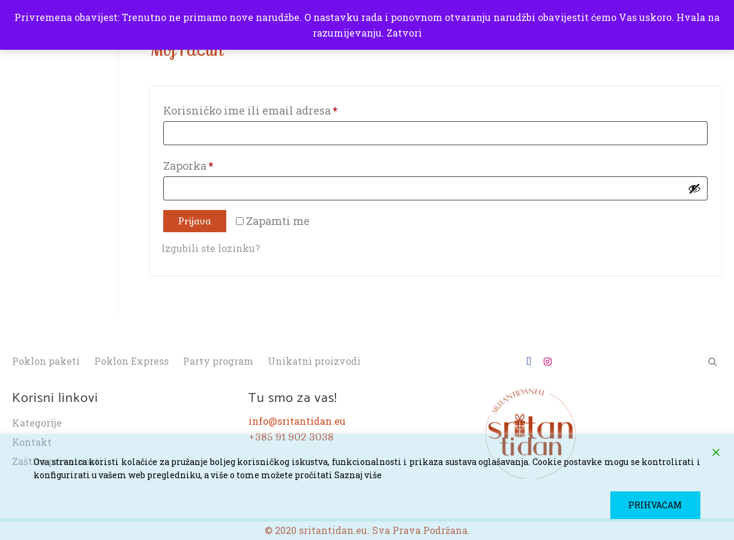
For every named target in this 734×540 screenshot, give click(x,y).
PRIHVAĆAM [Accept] (655, 505)
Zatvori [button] (404, 32)
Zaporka (214, 164)
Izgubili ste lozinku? (210, 248)
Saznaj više (358, 475)
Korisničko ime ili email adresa (276, 109)
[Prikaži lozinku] (694, 188)
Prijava (194, 221)
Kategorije (37, 423)
